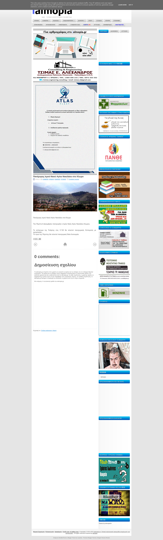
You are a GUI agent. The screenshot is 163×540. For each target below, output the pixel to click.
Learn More (122, 5)
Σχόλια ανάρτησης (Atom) (48, 330)
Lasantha (79, 537)
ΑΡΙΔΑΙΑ (51, 179)
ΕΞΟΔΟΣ (63, 179)
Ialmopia (103, 377)
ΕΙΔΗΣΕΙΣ (57, 179)
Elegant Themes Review (103, 537)
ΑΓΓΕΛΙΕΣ (124, 31)
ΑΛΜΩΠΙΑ (45, 179)
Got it (131, 5)
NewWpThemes (63, 537)
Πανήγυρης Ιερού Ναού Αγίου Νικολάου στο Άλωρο (58, 176)
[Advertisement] (114, 47)
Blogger (95, 533)
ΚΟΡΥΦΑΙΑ (103, 31)
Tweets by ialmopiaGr (105, 523)
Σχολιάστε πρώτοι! (74, 179)
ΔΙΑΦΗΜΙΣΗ (114, 31)
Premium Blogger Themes (89, 537)
